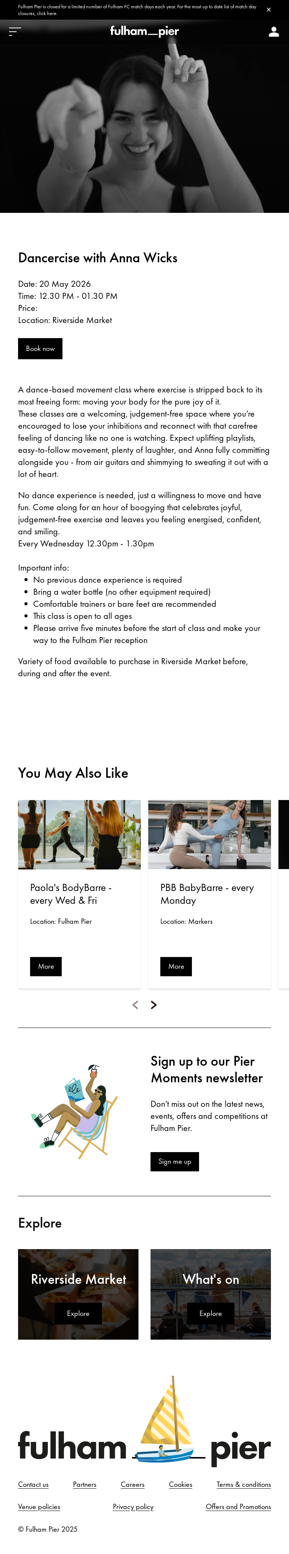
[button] (135, 1005)
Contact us (33, 1485)
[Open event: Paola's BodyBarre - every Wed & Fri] (79, 835)
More (46, 967)
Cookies (180, 1485)
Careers (132, 1485)
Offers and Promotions (238, 1508)
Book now (40, 349)
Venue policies (39, 1508)
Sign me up (175, 1163)
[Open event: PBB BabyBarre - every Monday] (209, 835)
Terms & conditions (244, 1485)
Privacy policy (133, 1508)
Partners (84, 1485)
